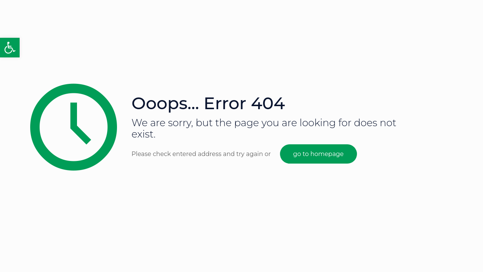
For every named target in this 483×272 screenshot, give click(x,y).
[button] (10, 47)
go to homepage (318, 154)
